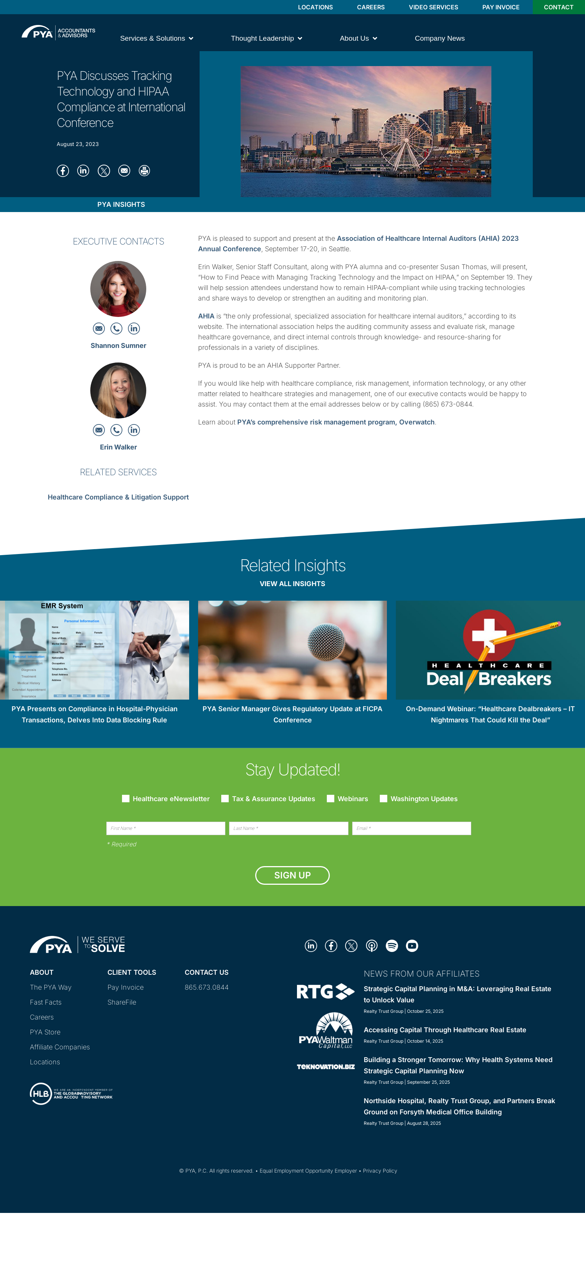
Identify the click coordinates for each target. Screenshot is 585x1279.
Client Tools (131, 972)
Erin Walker (118, 447)
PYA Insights (121, 204)
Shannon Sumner (118, 345)
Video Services (433, 7)
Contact (559, 7)
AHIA (206, 316)
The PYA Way (51, 987)
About (42, 972)
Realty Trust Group (383, 1011)
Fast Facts (46, 1002)
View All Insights (292, 584)
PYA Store (45, 1032)
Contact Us (207, 972)
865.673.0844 (207, 987)
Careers (371, 7)
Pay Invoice (501, 7)
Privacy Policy (380, 1170)
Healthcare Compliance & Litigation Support (118, 497)
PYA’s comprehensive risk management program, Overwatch (336, 422)
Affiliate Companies (60, 1047)
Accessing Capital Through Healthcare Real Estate (445, 1030)
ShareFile (121, 1002)
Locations (315, 7)
